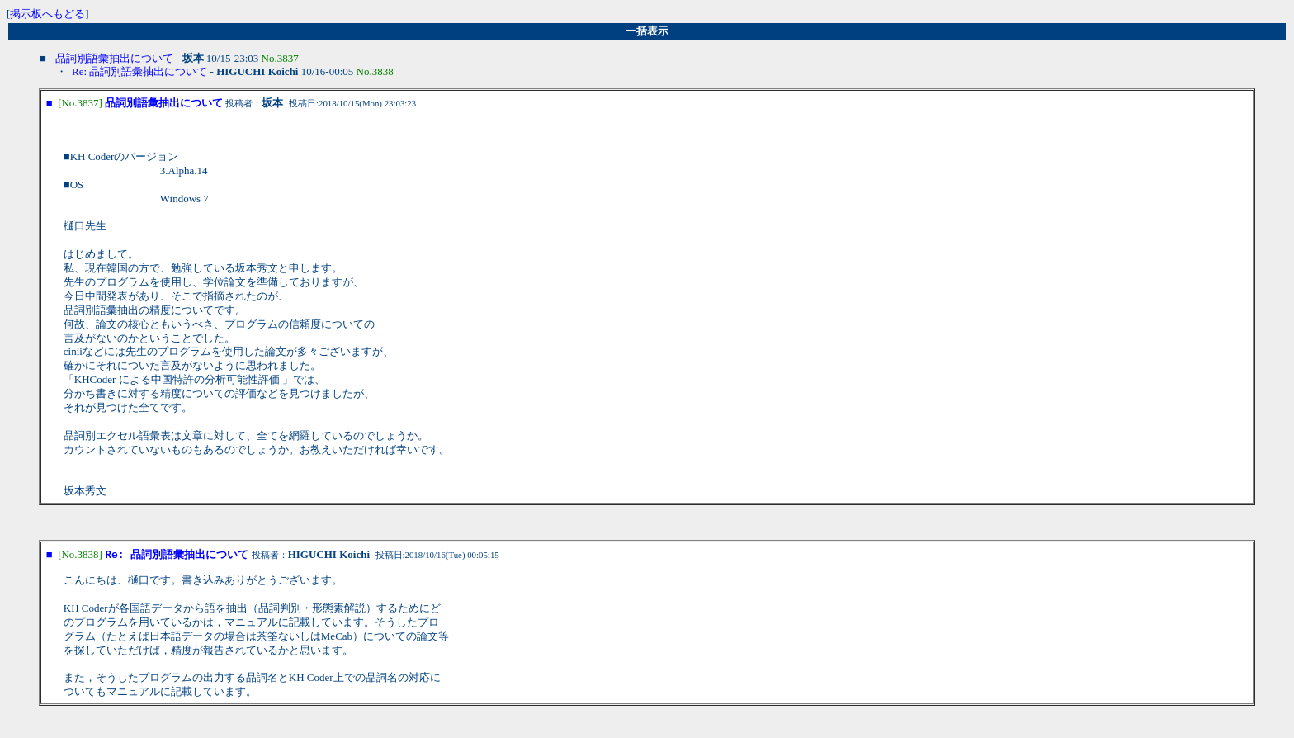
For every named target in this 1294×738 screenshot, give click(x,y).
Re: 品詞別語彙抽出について (139, 71)
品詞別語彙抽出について (114, 58)
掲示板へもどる (47, 13)
